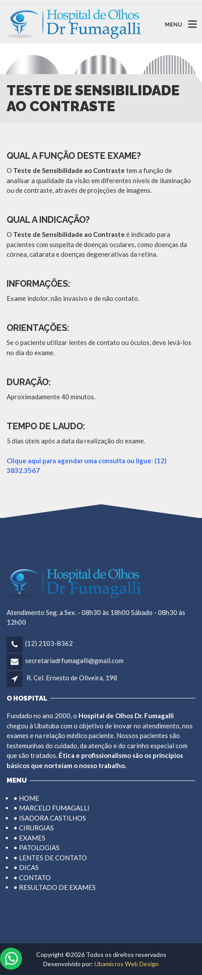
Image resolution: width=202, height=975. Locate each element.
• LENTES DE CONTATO (50, 858)
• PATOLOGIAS (36, 847)
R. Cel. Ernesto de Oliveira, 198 (71, 678)
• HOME (26, 798)
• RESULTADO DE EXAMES (54, 887)
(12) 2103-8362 (49, 643)
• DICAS (26, 867)
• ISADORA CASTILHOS (49, 818)
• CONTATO (32, 877)
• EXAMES (29, 838)
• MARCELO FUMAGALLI (51, 808)
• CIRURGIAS (33, 828)
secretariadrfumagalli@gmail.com (74, 660)
